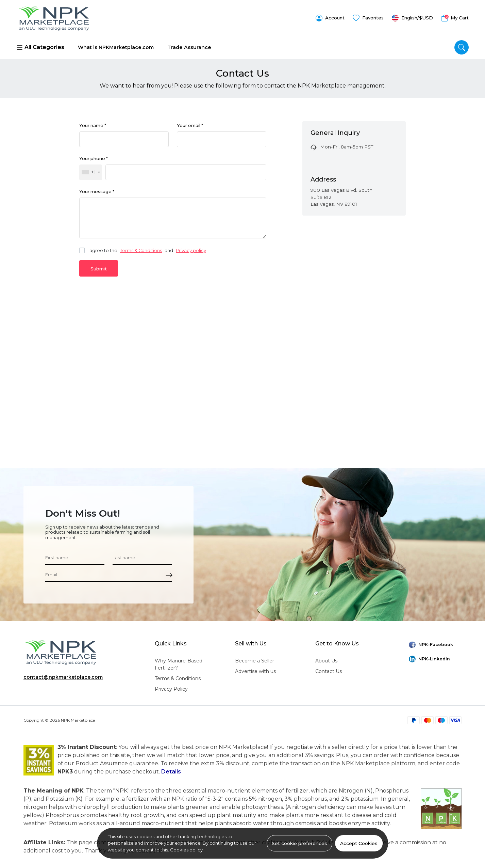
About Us (326, 660)
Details (171, 770)
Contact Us (328, 670)
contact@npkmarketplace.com (63, 676)
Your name (92, 123)
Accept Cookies (359, 843)
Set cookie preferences (299, 843)
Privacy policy (191, 249)
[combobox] (90, 171)
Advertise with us (255, 670)
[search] (461, 45)
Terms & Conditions (141, 249)
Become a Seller (254, 660)
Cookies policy (186, 849)
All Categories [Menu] (40, 45)
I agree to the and (142, 249)
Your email (190, 123)
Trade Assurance (189, 45)
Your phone (93, 156)
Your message (96, 190)
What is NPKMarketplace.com (116, 45)
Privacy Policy (171, 688)
